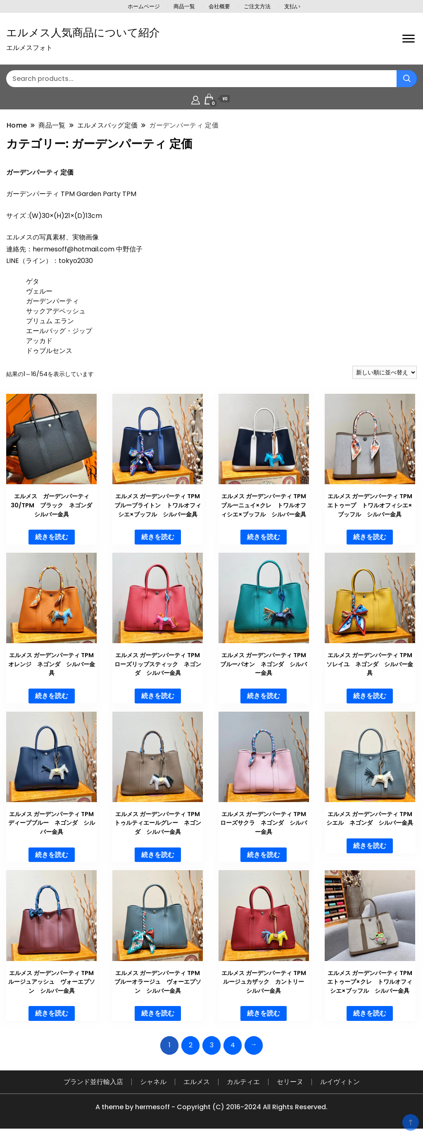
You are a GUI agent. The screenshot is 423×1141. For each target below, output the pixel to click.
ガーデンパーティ (52, 301)
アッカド (39, 341)
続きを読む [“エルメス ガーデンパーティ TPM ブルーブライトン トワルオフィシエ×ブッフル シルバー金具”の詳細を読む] (157, 537)
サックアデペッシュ (56, 311)
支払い (292, 6)
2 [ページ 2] (190, 1045)
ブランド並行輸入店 (93, 1082)
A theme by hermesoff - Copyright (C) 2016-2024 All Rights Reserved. (211, 1107)
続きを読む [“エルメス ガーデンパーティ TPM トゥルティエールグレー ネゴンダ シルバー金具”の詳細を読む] (157, 854)
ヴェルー (39, 291)
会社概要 (219, 6)
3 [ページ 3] (212, 1045)
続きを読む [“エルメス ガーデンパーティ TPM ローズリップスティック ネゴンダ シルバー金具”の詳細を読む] (157, 696)
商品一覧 (184, 6)
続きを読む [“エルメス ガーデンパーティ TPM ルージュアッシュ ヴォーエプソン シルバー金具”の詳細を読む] (51, 1013)
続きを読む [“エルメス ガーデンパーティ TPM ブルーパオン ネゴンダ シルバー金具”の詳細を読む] (263, 696)
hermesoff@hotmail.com (73, 249)
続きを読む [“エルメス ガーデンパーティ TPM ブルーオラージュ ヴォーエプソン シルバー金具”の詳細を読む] (157, 1013)
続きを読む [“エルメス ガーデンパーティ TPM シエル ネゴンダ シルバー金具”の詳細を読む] (369, 845)
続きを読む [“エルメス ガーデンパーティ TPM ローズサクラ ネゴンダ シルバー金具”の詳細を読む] (263, 854)
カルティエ (243, 1082)
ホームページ (144, 6)
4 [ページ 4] (233, 1045)
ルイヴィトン (340, 1082)
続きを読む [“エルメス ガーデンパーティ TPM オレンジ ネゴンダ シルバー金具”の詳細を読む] (51, 696)
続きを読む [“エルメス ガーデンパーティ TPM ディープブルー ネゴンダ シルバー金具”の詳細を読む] (51, 854)
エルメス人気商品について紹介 (83, 32)
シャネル (153, 1082)
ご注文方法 (257, 6)
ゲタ (32, 281)
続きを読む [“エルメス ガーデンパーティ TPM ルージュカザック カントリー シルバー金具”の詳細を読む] (263, 1013)
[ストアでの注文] (384, 372)
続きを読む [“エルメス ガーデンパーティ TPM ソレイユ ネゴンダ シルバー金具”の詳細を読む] (369, 696)
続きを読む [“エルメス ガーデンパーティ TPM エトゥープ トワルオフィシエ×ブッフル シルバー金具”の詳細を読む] (369, 537)
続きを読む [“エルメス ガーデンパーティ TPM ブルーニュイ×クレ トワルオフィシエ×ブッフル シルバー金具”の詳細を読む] (263, 537)
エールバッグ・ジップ (59, 331)
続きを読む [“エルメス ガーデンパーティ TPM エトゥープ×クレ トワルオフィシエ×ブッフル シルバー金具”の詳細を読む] (369, 1013)
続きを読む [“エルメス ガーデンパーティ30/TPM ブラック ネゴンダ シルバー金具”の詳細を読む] (51, 537)
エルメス (196, 1082)
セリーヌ (290, 1082)
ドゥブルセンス (49, 350)
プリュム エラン (50, 321)
